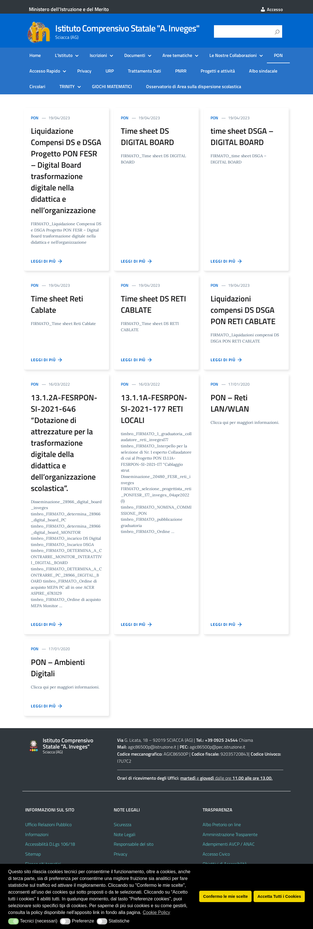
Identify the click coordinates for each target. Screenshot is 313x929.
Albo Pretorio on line (222, 824)
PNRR (180, 70)
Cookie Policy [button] (156, 912)
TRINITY (67, 86)
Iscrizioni (98, 55)
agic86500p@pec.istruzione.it (217, 746)
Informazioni (36, 834)
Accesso (271, 9)
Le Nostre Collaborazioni (233, 55)
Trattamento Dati (144, 70)
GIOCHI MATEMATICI (112, 86)
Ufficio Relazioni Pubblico (48, 824)
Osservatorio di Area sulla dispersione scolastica (193, 86)
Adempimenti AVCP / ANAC (229, 844)
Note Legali (124, 834)
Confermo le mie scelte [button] (225, 896)
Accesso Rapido (44, 70)
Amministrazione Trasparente (230, 834)
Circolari (37, 86)
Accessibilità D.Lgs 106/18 (50, 844)
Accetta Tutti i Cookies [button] (279, 896)
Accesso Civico (216, 854)
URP (110, 70)
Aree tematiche (177, 55)
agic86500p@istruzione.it (152, 746)
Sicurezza (122, 824)
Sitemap (33, 854)
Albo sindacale (263, 70)
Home (35, 55)
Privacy (84, 70)
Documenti (134, 55)
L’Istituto (63, 55)
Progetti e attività (218, 70)
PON (278, 55)
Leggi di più (47, 261)
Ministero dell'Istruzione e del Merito (69, 9)
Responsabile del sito (133, 844)
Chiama (246, 740)
